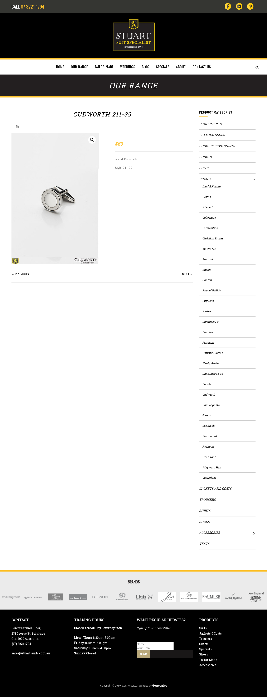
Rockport (208, 446)
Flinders (207, 332)
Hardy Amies (210, 363)
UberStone (209, 457)
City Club (208, 301)
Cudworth (208, 394)
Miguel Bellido (211, 290)
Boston (206, 197)
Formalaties (209, 228)
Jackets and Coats (215, 488)
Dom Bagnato (210, 405)
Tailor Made (208, 660)
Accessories (209, 532)
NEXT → (187, 274)
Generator (159, 685)
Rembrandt (209, 436)
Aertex (206, 311)
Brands (205, 179)
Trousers (207, 499)
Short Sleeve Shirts (217, 146)
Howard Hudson (212, 353)
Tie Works (208, 249)
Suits (203, 168)
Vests (204, 543)
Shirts (204, 511)
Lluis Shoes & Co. (212, 374)
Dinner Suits (210, 124)
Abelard (207, 207)
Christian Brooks (212, 238)
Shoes (204, 522)
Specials (205, 649)
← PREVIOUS (20, 274)
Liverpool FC (210, 322)
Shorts (205, 157)
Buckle (206, 384)
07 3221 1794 (32, 6)
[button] (92, 140)
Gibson (206, 415)
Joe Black (208, 426)
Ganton (207, 280)
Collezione (209, 217)
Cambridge (209, 477)
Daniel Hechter (212, 186)
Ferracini (208, 342)
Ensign (206, 270)
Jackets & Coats (210, 633)
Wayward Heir (211, 467)
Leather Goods (212, 135)
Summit (207, 259)
